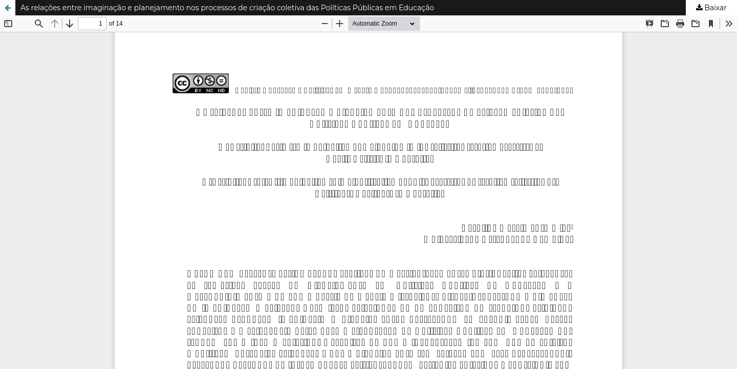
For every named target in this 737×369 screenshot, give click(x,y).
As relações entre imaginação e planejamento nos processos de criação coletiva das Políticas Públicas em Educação (227, 7)
